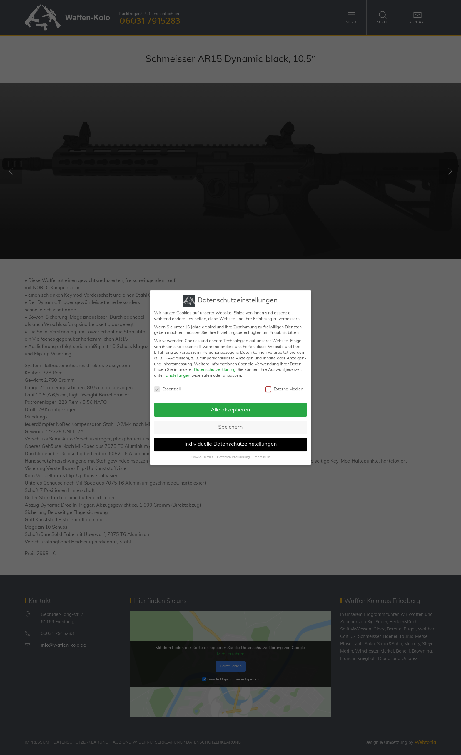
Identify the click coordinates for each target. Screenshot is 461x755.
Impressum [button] (262, 452)
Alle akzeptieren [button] (230, 404)
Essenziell (167, 384)
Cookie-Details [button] (202, 452)
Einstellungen (177, 371)
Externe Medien (284, 384)
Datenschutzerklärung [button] (233, 452)
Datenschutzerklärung (214, 365)
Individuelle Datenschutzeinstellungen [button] (230, 439)
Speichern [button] (230, 422)
